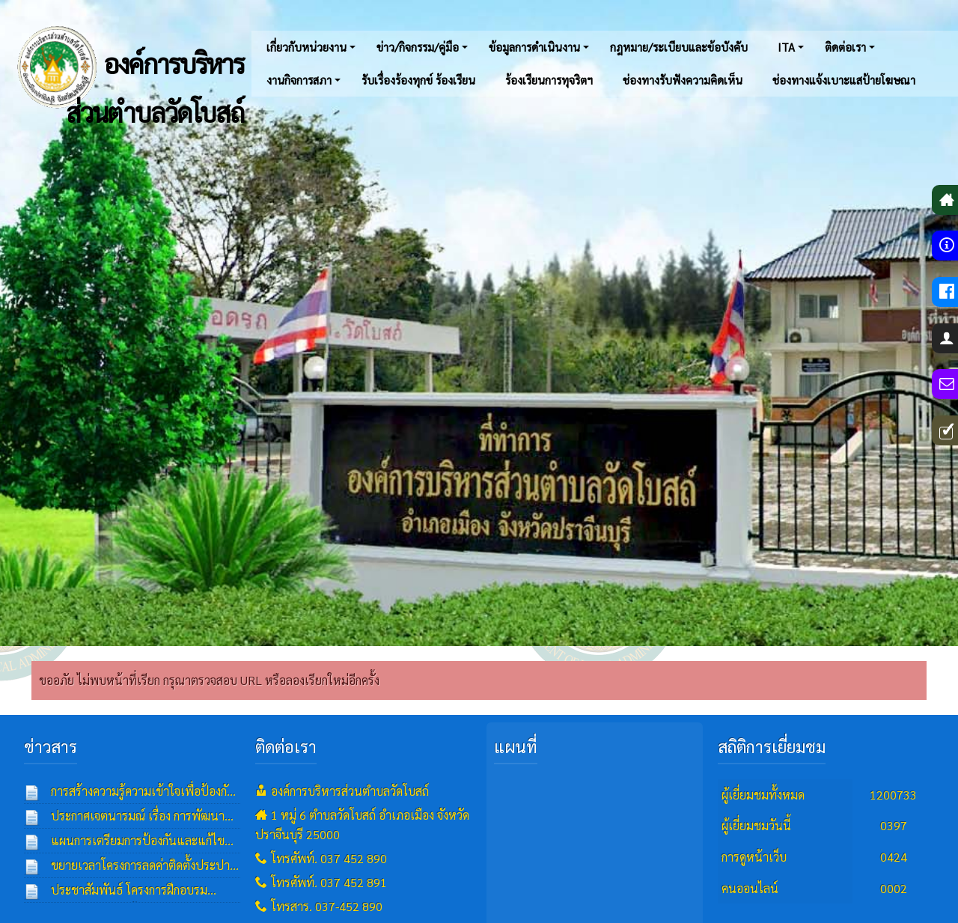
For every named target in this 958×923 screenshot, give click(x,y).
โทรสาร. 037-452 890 (326, 906)
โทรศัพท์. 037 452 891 (329, 882)
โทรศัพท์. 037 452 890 (329, 858)
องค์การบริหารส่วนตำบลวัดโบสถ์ (126, 67)
